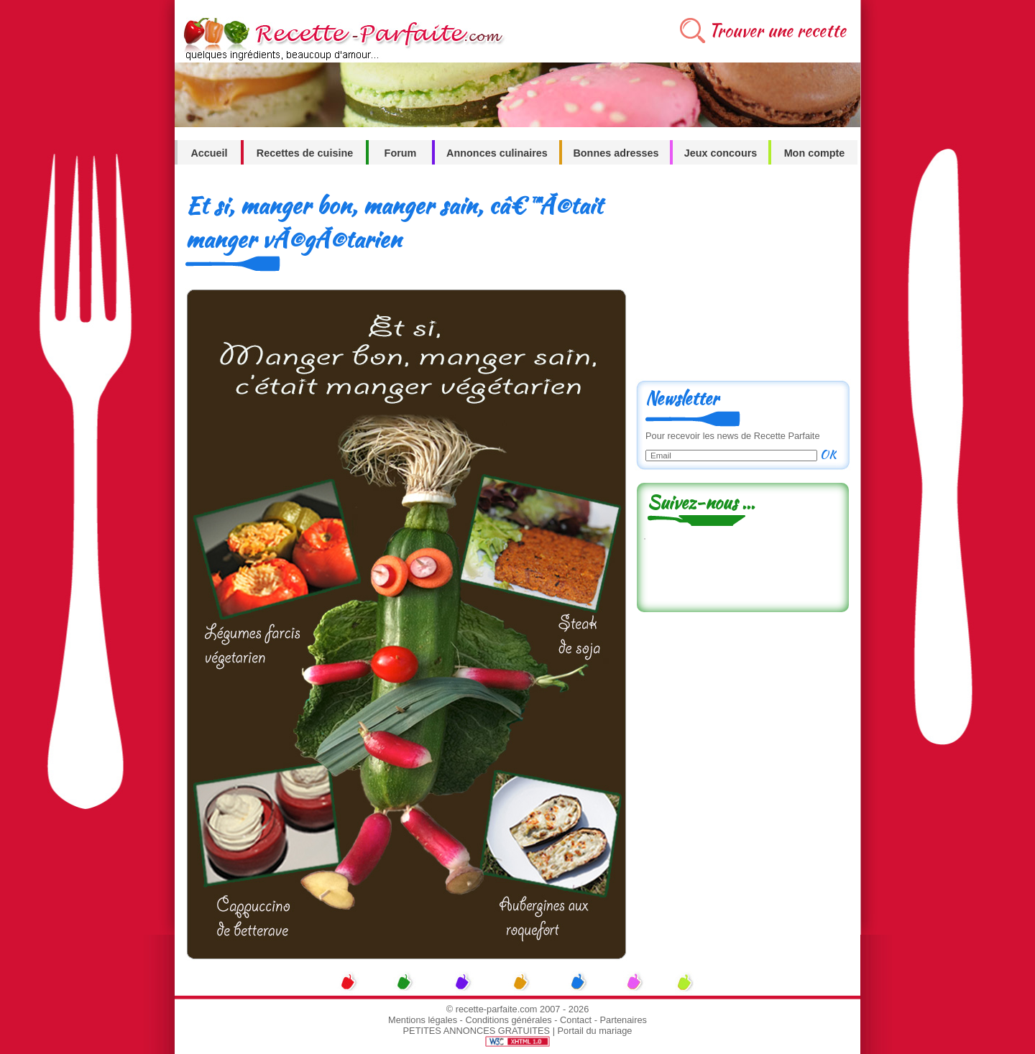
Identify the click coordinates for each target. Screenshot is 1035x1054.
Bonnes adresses (615, 153)
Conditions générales (508, 1019)
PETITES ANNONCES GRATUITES (477, 1030)
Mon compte (814, 153)
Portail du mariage (595, 1030)
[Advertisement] (742, 278)
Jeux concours (721, 153)
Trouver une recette (777, 30)
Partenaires (623, 1019)
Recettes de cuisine (305, 153)
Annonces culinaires (497, 153)
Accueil (208, 153)
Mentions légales (422, 1019)
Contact (576, 1019)
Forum (401, 153)
